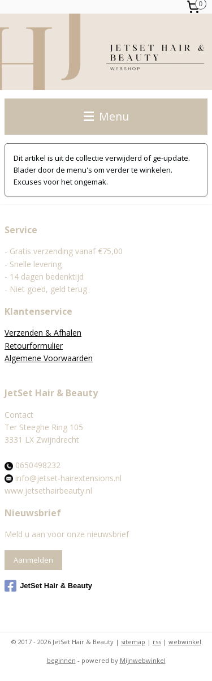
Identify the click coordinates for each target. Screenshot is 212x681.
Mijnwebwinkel (143, 660)
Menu (106, 116)
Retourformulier (34, 345)
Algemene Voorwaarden (49, 358)
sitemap (133, 641)
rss (157, 641)
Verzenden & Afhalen (43, 332)
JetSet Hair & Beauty (48, 586)
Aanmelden (33, 560)
